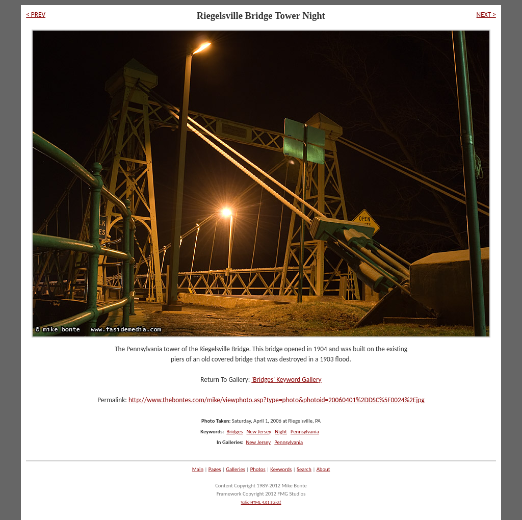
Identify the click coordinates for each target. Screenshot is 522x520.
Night (280, 431)
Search (304, 469)
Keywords (281, 469)
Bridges (234, 431)
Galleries (235, 469)
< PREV (35, 14)
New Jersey (258, 431)
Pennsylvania (305, 431)
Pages (214, 469)
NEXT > (486, 14)
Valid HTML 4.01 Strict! (261, 502)
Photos (258, 469)
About (323, 469)
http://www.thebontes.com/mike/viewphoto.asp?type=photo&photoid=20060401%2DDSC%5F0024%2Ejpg (276, 400)
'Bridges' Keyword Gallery (286, 379)
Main (197, 469)
